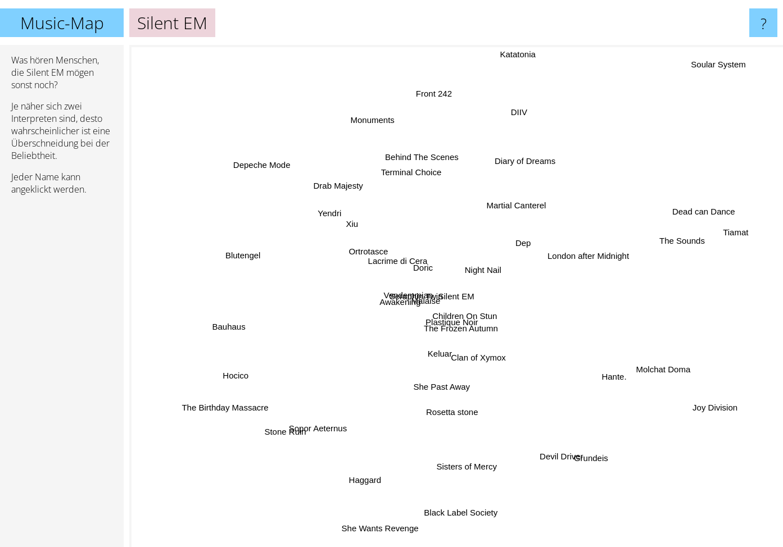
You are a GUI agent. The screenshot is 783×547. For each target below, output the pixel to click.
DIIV (511, 127)
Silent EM (456, 296)
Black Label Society (460, 489)
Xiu (358, 229)
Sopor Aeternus (311, 430)
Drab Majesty (341, 187)
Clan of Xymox (480, 369)
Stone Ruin (298, 416)
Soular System (715, 65)
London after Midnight (601, 245)
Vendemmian (402, 287)
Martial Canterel (526, 199)
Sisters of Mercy (457, 480)
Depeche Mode (242, 148)
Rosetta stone (451, 406)
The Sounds (663, 245)
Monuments (382, 139)
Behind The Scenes (414, 173)
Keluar (446, 352)
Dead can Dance (699, 208)
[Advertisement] (62, 375)
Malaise (434, 307)
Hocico (242, 378)
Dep (524, 250)
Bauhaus (212, 317)
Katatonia (511, 66)
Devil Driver (550, 439)
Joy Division (734, 409)
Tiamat (735, 235)
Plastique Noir (456, 338)
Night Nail (493, 261)
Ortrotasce (367, 257)
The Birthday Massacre (225, 407)
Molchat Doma (655, 359)
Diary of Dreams (530, 149)
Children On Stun (471, 318)
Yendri (338, 220)
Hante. (604, 371)
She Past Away (421, 392)
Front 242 (440, 89)
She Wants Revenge (383, 514)
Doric (413, 258)
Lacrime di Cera (400, 247)
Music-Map (62, 22)
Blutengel (247, 257)
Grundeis (615, 465)
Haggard (366, 468)
